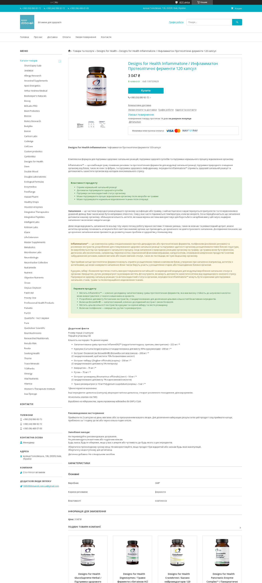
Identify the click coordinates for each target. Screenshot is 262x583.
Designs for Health (107, 51)
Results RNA (30, 343)
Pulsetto (28, 307)
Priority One (30, 297)
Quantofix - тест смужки (36, 318)
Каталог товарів (28, 60)
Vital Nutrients (31, 378)
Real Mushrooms (32, 333)
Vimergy (28, 373)
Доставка (52, 36)
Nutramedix (30, 267)
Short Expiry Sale (32, 65)
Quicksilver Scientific (34, 328)
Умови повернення (86, 36)
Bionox (27, 115)
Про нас (38, 36)
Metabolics (29, 247)
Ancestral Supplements (36, 80)
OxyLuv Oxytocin (32, 287)
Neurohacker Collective (36, 262)
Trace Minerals (31, 363)
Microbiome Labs (32, 252)
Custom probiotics (33, 151)
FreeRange (29, 191)
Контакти (106, 36)
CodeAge (28, 141)
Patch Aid (29, 292)
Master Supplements (34, 242)
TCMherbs (29, 368)
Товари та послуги (83, 51)
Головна (24, 36)
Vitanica (28, 383)
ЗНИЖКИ (28, 70)
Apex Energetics (32, 85)
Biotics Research (32, 121)
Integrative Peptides (34, 216)
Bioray (27, 100)
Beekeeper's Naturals (35, 95)
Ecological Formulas (34, 181)
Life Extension (31, 237)
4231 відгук (184, 2)
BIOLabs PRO (30, 105)
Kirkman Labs (31, 227)
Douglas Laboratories (35, 176)
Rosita (27, 348)
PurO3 (27, 313)
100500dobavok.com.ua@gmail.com (41, 486)
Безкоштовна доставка (139, 105)
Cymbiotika (29, 156)
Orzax (27, 282)
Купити (146, 90)
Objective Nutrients (34, 277)
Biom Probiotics (32, 110)
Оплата (66, 36)
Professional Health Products (39, 302)
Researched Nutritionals (36, 338)
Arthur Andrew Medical (35, 90)
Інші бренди (30, 393)
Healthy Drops (31, 201)
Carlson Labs (30, 136)
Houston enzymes (33, 206)
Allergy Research (32, 75)
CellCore (28, 146)
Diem (26, 166)
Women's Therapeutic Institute (39, 388)
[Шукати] (237, 22)
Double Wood (31, 171)
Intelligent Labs (31, 221)
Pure (26, 323)
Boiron (27, 131)
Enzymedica (30, 186)
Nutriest (28, 272)
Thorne (28, 358)
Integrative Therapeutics (36, 211)
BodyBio (28, 126)
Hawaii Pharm (31, 196)
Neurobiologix (31, 257)
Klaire (27, 232)
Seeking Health (32, 353)
